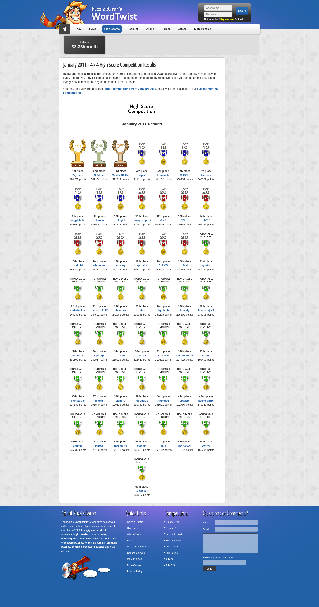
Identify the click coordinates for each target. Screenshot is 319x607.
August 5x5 (172, 553)
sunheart (141, 310)
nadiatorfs (120, 445)
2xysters (77, 175)
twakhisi (78, 265)
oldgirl (121, 220)
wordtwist (85, 538)
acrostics (66, 534)
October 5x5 (172, 528)
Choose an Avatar (136, 553)
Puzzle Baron (74, 522)
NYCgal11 (142, 400)
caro (163, 445)
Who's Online (134, 534)
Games (182, 28)
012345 (163, 265)
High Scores (112, 28)
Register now (227, 19)
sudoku (107, 538)
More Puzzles (202, 28)
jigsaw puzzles (95, 530)
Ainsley (120, 265)
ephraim (142, 265)
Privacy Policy (134, 571)
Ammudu (163, 400)
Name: (206, 522)
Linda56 (185, 400)
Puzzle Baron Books (138, 546)
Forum (166, 28)
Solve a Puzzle (135, 522)
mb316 (206, 220)
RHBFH (184, 175)
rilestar (142, 355)
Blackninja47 (206, 310)
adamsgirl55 (206, 400)
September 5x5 (174, 540)
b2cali (184, 265)
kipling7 (99, 355)
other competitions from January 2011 (130, 88)
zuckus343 (78, 355)
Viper (142, 175)
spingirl (142, 445)
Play (78, 28)
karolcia (206, 175)
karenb (206, 355)
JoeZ (163, 220)
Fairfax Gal (78, 400)
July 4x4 (170, 559)
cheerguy (121, 310)
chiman (99, 220)
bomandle (163, 175)
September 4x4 (174, 534)
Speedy (184, 310)
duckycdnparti (142, 220)
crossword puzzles (72, 542)
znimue (77, 445)
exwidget (142, 490)
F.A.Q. (93, 28)
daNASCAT (184, 445)
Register (132, 28)
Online (150, 28)
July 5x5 (170, 565)
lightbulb (163, 310)
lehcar (99, 400)
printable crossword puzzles (88, 546)
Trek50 (120, 355)
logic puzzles (81, 534)
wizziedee (99, 265)
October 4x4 (172, 522)
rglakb (206, 265)
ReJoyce (163, 355)
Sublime (99, 175)
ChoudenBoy (184, 355)
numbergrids (68, 538)
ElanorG (120, 400)
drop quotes (99, 534)
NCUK (185, 220)
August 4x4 (172, 546)
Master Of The (120, 175)
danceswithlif (99, 310)
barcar (99, 445)
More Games (134, 565)
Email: (206, 529)
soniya (206, 445)
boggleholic (77, 220)
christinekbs (78, 310)
